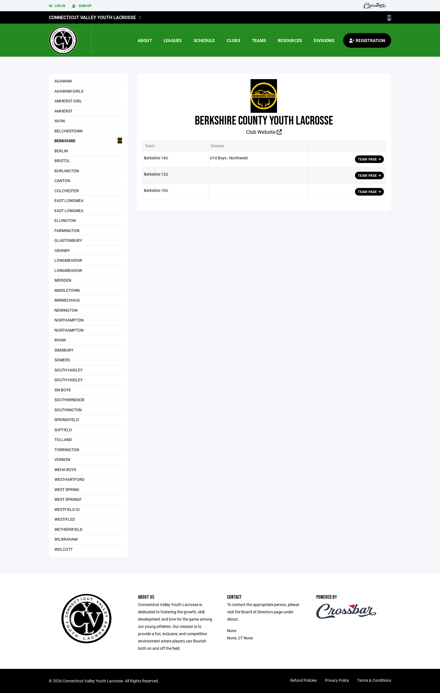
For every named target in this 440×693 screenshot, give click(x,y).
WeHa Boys (65, 469)
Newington (65, 310)
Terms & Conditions (374, 680)
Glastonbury (68, 240)
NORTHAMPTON (69, 330)
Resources (290, 40)
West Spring (66, 489)
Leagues (173, 40)
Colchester (66, 190)
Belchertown (68, 131)
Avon (59, 120)
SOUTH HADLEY (68, 370)
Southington (68, 409)
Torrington (66, 449)
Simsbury (63, 350)
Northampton (69, 320)
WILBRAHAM (65, 539)
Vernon (62, 459)
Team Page (369, 159)
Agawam (63, 81)
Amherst (63, 111)
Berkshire (88, 140)
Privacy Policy (337, 680)
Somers (62, 359)
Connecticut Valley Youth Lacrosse (92, 17)
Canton (62, 180)
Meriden (62, 280)
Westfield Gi (67, 509)
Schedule (204, 40)
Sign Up (81, 5)
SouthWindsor (69, 399)
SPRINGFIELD (66, 419)
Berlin (61, 150)
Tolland (63, 439)
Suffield (63, 429)
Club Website (264, 131)
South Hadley (68, 379)
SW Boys (62, 390)
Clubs (233, 40)
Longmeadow (68, 260)
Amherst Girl (68, 101)
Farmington (66, 230)
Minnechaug (67, 300)
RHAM (60, 340)
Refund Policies (303, 680)
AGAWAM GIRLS (68, 91)
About (145, 40)
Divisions (324, 40)
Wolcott (63, 549)
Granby (62, 250)
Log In (57, 5)
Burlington (66, 170)
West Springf (68, 499)
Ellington (65, 220)
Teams (259, 40)
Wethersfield (68, 529)
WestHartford (69, 479)
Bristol (62, 160)
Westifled (64, 519)
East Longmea (68, 200)
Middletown (67, 290)
